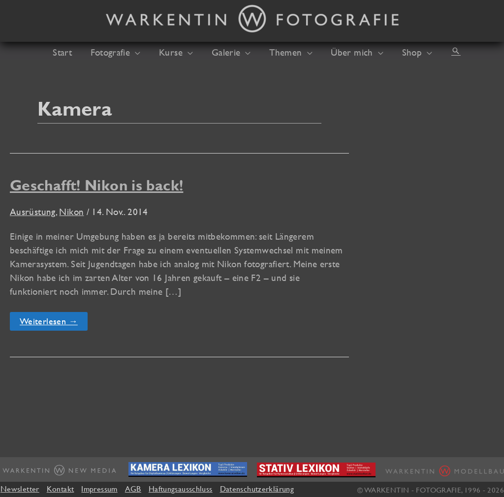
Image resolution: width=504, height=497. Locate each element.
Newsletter (19, 489)
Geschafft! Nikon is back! (96, 185)
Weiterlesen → (48, 323)
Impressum (99, 489)
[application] (142, 52)
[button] (443, 50)
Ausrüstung (33, 211)
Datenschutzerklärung (257, 489)
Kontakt (60, 489)
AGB (133, 489)
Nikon (71, 211)
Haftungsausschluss (181, 489)
